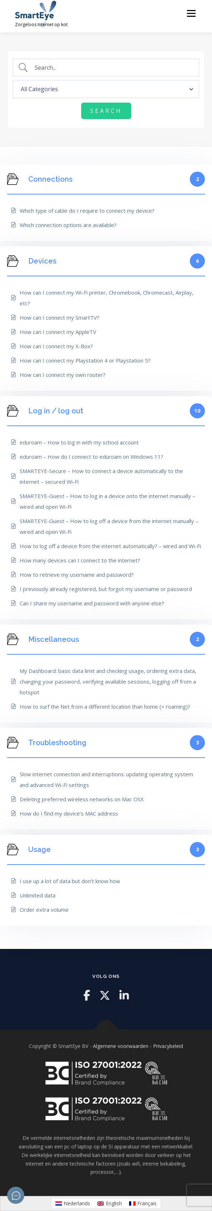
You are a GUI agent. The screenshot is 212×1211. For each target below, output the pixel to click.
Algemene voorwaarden (120, 1046)
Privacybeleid (168, 1046)
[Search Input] (112, 68)
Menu (191, 13)
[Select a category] (106, 89)
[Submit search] (106, 111)
